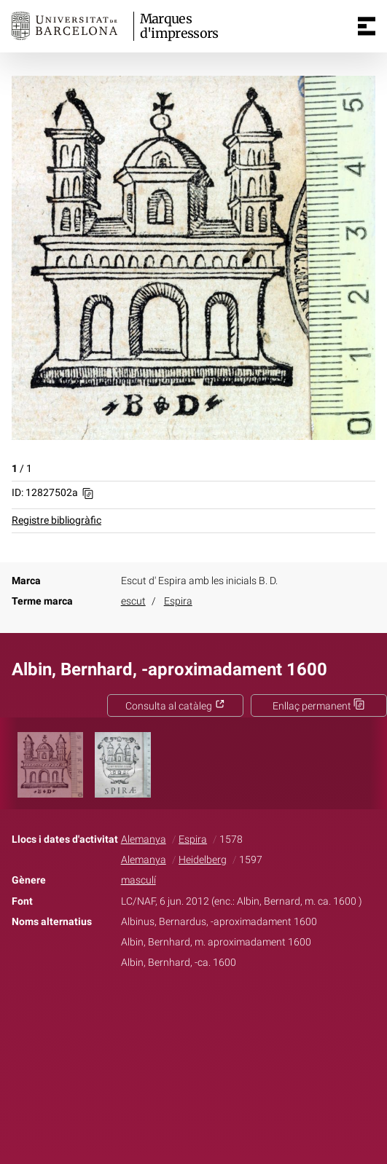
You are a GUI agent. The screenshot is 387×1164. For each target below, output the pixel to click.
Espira (178, 601)
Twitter (186, 1008)
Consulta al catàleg (175, 706)
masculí (138, 880)
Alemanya (143, 839)
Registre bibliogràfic (56, 520)
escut (133, 601)
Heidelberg (203, 860)
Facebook (152, 1008)
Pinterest (218, 1008)
